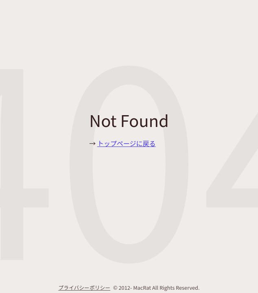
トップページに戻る (126, 143)
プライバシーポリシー (84, 287)
